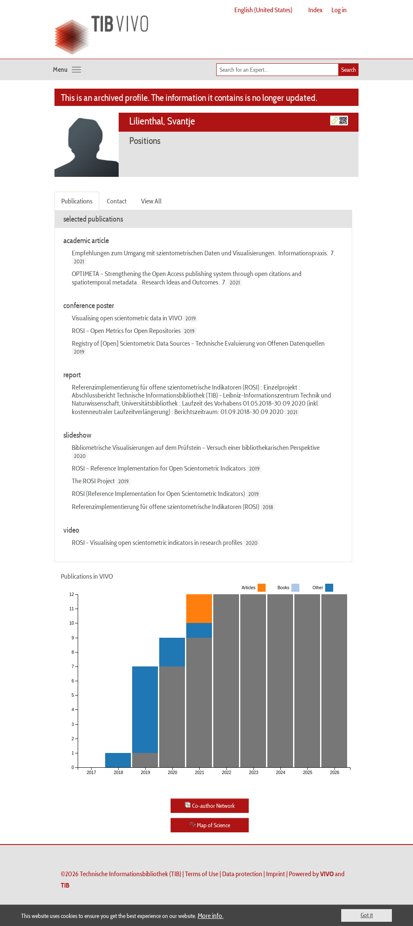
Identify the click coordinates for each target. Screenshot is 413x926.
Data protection (242, 873)
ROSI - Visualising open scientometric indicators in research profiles (157, 542)
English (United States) (263, 9)
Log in (339, 9)
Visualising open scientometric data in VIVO (127, 318)
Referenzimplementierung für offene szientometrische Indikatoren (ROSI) (165, 506)
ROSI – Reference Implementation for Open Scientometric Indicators (159, 468)
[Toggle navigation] (67, 69)
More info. (210, 915)
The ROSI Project (93, 481)
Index (315, 9)
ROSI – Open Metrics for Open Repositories (126, 330)
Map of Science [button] (210, 825)
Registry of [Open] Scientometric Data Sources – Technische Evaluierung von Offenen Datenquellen (198, 343)
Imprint (275, 873)
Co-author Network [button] (210, 806)
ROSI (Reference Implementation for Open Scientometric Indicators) (158, 493)
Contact (117, 201)
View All (151, 201)
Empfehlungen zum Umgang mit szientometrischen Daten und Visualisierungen (173, 253)
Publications (76, 201)
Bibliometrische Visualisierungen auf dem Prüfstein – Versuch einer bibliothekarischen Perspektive (196, 447)
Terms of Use (201, 873)
